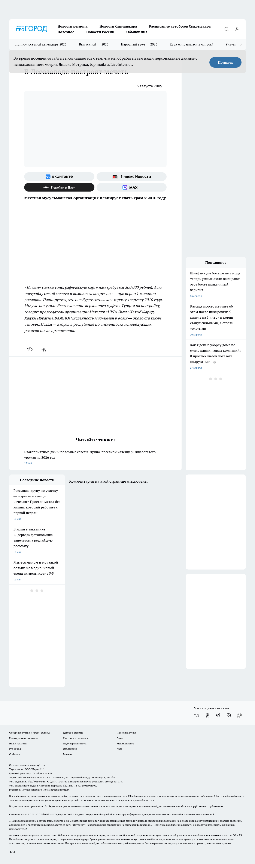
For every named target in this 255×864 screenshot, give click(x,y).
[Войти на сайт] (237, 29)
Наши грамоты (18, 743)
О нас (120, 738)
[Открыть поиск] (226, 29)
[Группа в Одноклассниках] (207, 715)
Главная (67, 754)
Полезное (66, 32)
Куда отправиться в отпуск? (191, 44)
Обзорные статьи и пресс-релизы (29, 732)
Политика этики (126, 732)
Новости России (100, 32)
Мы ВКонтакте (125, 743)
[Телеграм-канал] (218, 715)
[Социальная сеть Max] (132, 187)
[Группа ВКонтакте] (59, 176)
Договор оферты (73, 732)
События (14, 754)
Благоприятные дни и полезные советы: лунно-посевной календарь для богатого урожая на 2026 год (95, 458)
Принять (225, 62)
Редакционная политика (23, 738)
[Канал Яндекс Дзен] (59, 187)
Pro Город (15, 748)
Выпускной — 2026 (94, 44)
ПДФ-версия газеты (74, 743)
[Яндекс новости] (132, 176)
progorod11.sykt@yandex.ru (25, 789)
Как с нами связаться (75, 738)
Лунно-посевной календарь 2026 (41, 44)
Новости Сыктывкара (118, 26)
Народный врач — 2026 (139, 44)
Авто (119, 748)
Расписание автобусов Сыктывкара (180, 26)
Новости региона (73, 26)
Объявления (136, 32)
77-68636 (44, 814)
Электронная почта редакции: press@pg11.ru (95, 781)
